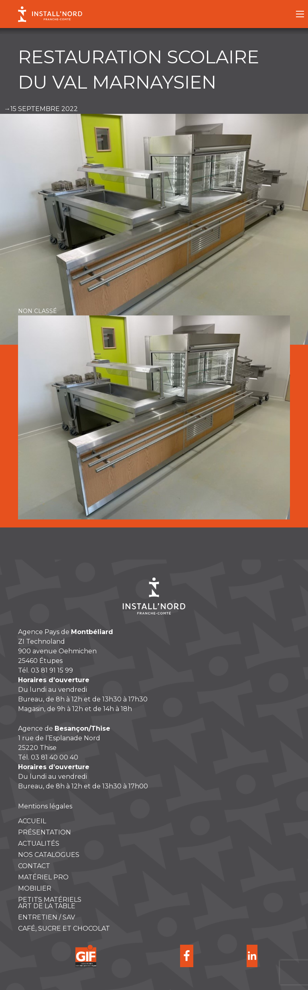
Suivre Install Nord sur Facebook (186, 956)
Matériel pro (43, 877)
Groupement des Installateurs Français (86, 956)
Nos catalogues (48, 855)
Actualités (38, 843)
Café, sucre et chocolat (64, 928)
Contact (34, 866)
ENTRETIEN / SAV (46, 917)
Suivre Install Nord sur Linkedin (252, 956)
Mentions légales (45, 806)
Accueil (32, 821)
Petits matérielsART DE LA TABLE (49, 903)
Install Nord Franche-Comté (50, 14)
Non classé (37, 311)
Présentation (44, 832)
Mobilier (34, 888)
